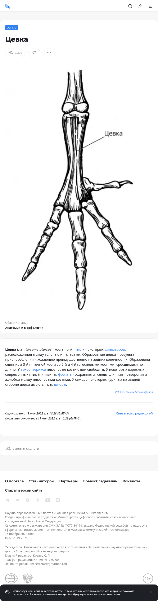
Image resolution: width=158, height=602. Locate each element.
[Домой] (7, 6)
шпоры (60, 384)
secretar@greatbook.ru (51, 564)
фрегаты (65, 374)
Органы (12, 27)
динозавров (115, 349)
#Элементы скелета (22, 448)
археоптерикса (33, 369)
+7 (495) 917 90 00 (46, 560)
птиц (77, 349)
